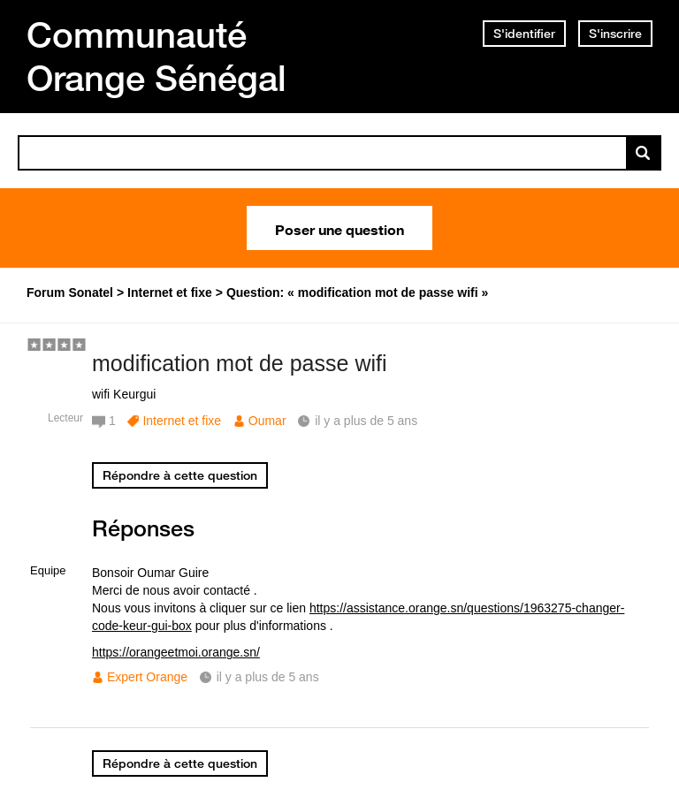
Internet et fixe (181, 421)
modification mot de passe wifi (239, 363)
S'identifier (524, 34)
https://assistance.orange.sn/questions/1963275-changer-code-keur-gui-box (358, 617)
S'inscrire (615, 34)
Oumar (267, 421)
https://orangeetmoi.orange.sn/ (176, 652)
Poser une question (339, 228)
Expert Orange (147, 677)
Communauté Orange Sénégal (156, 56)
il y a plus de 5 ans (268, 677)
